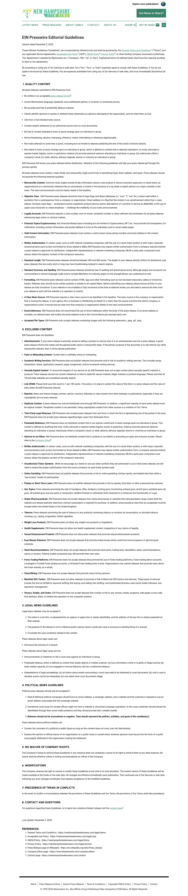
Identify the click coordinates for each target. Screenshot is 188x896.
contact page (116, 808)
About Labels (74, 24)
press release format (60, 96)
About (33, 884)
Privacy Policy (108, 54)
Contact (93, 24)
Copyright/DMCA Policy (119, 884)
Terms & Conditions (96, 884)
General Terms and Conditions (136, 50)
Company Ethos (42, 440)
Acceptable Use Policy (67, 54)
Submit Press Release (73, 884)
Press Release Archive (49, 884)
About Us (110, 24)
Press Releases (51, 24)
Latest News (30, 24)
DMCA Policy (93, 54)
